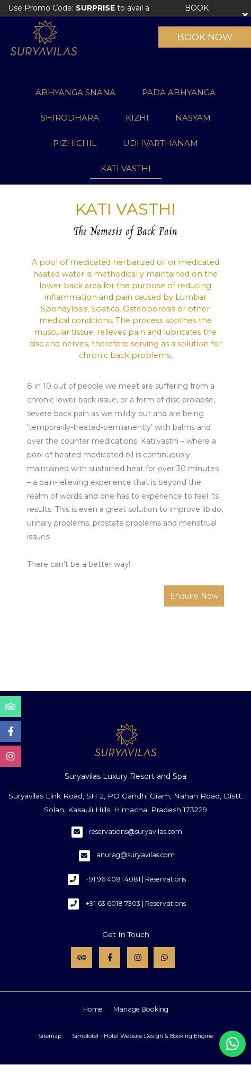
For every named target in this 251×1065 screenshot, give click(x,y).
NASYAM (193, 118)
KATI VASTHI (126, 168)
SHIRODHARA (70, 118)
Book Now (204, 37)
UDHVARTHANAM (160, 143)
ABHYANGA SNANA (75, 92)
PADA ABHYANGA (179, 92)
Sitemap (49, 1036)
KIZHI (137, 118)
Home (93, 1009)
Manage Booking (140, 1009)
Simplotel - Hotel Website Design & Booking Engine (142, 1036)
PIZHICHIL (74, 143)
